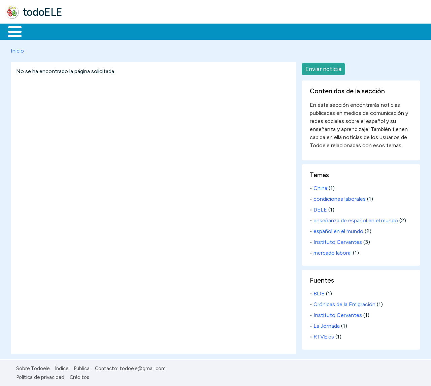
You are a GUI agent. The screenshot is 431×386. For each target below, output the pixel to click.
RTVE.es (323, 335)
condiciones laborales (339, 198)
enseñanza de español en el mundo (355, 219)
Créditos (79, 376)
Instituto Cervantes (337, 241)
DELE (320, 208)
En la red (159, 31)
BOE (319, 292)
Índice (61, 367)
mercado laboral (332, 252)
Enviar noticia (323, 67)
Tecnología (201, 31)
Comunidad (246, 31)
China (320, 187)
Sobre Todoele (32, 367)
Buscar (277, 31)
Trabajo (121, 31)
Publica (82, 367)
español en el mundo (338, 230)
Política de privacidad (40, 376)
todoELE (42, 12)
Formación (81, 31)
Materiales (37, 31)
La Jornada (326, 324)
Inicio (11, 31)
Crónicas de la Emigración (344, 303)
